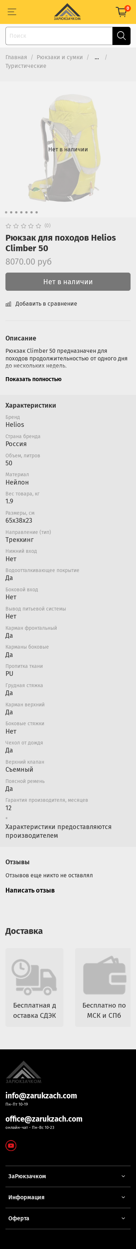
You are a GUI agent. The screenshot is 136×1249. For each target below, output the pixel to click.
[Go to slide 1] (6, 212)
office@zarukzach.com (44, 1119)
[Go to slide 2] (11, 212)
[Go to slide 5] (26, 212)
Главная (16, 57)
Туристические (25, 65)
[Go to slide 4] (21, 212)
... (97, 57)
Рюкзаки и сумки (60, 57)
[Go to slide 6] (31, 212)
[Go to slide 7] (36, 212)
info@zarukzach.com (41, 1096)
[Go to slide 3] (16, 212)
